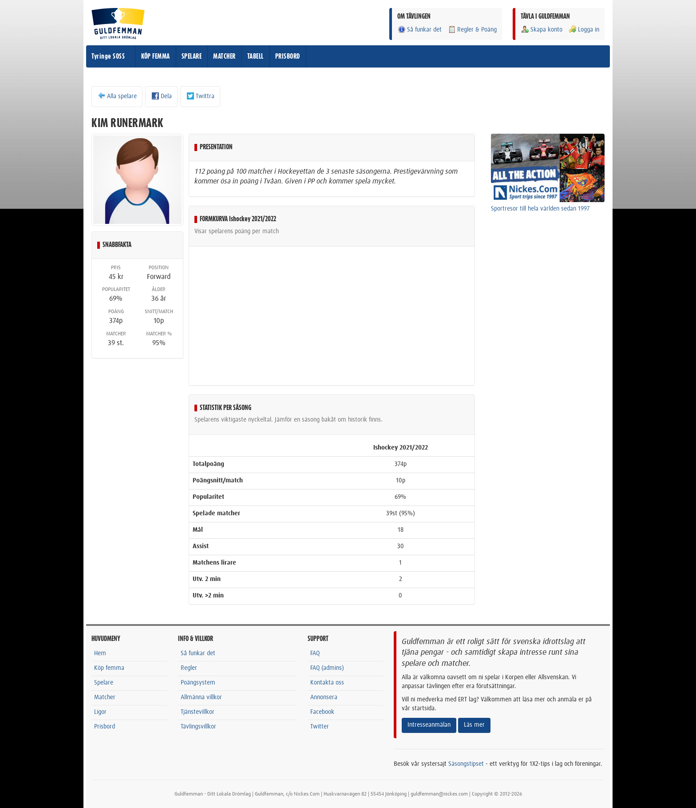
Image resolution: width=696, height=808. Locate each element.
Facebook (322, 712)
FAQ (315, 653)
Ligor (100, 712)
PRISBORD (287, 56)
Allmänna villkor (201, 697)
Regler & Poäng (472, 29)
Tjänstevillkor (197, 712)
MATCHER (224, 56)
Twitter (319, 727)
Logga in (583, 29)
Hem (100, 653)
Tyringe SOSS (108, 56)
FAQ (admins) (327, 668)
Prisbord (104, 727)
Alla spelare (117, 96)
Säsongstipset (466, 764)
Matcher (104, 697)
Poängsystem (198, 683)
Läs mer (474, 725)
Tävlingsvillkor (198, 727)
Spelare (103, 683)
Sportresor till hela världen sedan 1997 (540, 209)
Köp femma (109, 668)
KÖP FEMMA (155, 56)
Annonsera (323, 697)
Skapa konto (541, 29)
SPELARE (192, 56)
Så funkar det (419, 29)
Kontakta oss (327, 683)
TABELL (255, 56)
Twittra (200, 96)
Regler (189, 668)
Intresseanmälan (429, 725)
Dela (161, 96)
